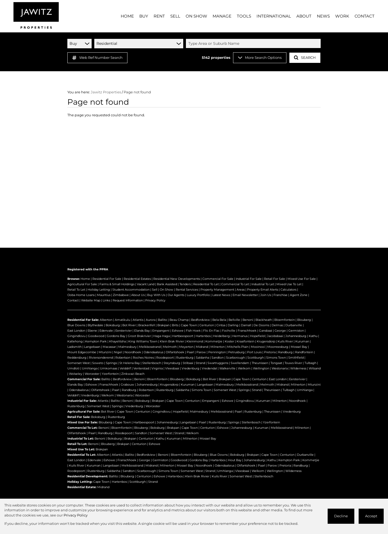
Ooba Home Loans (81, 295)
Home (85, 279)
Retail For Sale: (78, 417)
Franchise (280, 295)
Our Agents (176, 295)
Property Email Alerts (262, 289)
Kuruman (302, 341)
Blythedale (95, 325)
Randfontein (304, 352)
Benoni (247, 320)
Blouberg (304, 320)
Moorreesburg (277, 347)
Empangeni (160, 330)
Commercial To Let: (82, 428)
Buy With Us (156, 295)
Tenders (185, 284)
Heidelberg (221, 336)
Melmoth (170, 347)
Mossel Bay (299, 347)
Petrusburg (236, 352)
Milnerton (217, 347)
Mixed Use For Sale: (82, 422)
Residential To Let (206, 284)
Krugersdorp (266, 341)
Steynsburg (172, 363)
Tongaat (276, 363)
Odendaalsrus (153, 352)
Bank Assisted (167, 284)
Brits (175, 325)
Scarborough (235, 357)
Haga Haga (161, 336)
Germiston (296, 330)
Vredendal (209, 368)
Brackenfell (146, 325)
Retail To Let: (77, 444)
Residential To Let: (81, 455)
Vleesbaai (172, 368)
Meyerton (186, 347)
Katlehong (75, 341)
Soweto (97, 363)
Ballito (162, 320)
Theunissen (260, 363)
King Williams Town (142, 341)
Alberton (106, 320)
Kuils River (285, 341)
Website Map (90, 300)
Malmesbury (127, 347)
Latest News (221, 295)
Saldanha (202, 357)
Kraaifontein (245, 341)
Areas (241, 289)
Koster (229, 341)
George (280, 330)
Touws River (293, 363)
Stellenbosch (151, 363)
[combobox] (254, 43)
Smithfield (296, 357)
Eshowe (177, 330)
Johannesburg (295, 336)
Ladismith (74, 347)
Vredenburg (190, 368)
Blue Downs (76, 325)
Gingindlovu (76, 336)
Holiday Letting (99, 289)
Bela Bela (219, 320)
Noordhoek (132, 352)
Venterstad (141, 368)
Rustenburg (184, 357)
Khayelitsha (117, 341)
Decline (341, 516)
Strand (200, 363)
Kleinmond (194, 341)
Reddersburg (76, 357)
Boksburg (113, 325)
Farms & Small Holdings (116, 284)
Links (106, 300)
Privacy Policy (155, 300)
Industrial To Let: (80, 438)
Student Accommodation (131, 289)
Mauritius (103, 295)
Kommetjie (213, 341)
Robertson (122, 357)
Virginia (157, 368)
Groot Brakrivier (139, 336)
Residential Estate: (81, 487)
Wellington (261, 368)
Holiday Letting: (79, 482)
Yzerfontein (110, 374)
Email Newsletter (245, 295)
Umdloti (73, 368)
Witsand (315, 368)
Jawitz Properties (106, 92)
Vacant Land (145, 284)
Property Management (217, 289)
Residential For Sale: (83, 320)
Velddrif (125, 368)
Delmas (277, 325)
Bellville (234, 320)
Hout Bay (234, 460)
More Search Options (260, 58)
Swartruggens (217, 363)
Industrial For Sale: (82, 401)
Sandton (218, 357)
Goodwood (96, 336)
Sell (154, 289)
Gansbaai (265, 330)
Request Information (128, 300)
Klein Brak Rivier (172, 341)
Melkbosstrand (150, 347)
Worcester (92, 374)
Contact (73, 300)
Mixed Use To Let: (81, 449)
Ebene (92, 330)
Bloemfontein (284, 320)
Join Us (265, 295)
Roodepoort (165, 357)
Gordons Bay (116, 336)
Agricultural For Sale (82, 284)
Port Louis (254, 352)
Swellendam (240, 363)
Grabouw (127, 384)
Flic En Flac (211, 330)
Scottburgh (255, 357)
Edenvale (106, 330)
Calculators (288, 289)
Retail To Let (76, 289)
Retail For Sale (274, 279)
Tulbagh (310, 363)
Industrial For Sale (249, 279)
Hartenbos (203, 336)
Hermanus (240, 336)
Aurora (150, 320)
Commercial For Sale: (84, 379)
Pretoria (270, 352)
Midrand (202, 347)
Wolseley (75, 374)
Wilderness (298, 368)
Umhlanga (90, 368)
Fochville (228, 330)
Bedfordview (200, 320)
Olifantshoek (175, 352)
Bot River (129, 325)
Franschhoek (247, 330)
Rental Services (187, 289)
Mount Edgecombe (81, 352)
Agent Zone (298, 295)
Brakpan (163, 325)
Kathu (313, 336)
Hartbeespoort (182, 336)
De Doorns (261, 325)
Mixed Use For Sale (301, 279)
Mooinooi (258, 347)
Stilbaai (188, 363)
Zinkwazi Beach (132, 374)
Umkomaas (108, 368)
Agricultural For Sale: (83, 411)
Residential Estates (137, 279)
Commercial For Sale (217, 279)
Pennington (217, 352)
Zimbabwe (121, 295)
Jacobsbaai (275, 336)
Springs (111, 363)
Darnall (246, 325)
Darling (233, 325)
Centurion (206, 325)
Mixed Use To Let (289, 284)
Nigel (118, 352)
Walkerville (227, 368)
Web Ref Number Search (97, 58)
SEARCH (305, 57)
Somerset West (78, 363)
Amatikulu (122, 320)
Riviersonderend (101, 357)
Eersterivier (123, 330)
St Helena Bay (129, 363)
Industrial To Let (262, 284)
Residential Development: (87, 476)
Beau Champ (179, 320)
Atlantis (138, 320)
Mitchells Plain (237, 347)
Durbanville (293, 325)
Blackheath (263, 320)
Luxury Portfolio (198, 295)
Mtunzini (105, 352)
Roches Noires (143, 357)
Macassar (109, 347)
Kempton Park (96, 341)
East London (76, 330)
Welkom (244, 368)
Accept (371, 516)
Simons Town (276, 357)
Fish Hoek (193, 330)
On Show (166, 289)
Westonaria (280, 368)
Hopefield (257, 336)
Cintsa (220, 325)
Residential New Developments (176, 279)
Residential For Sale (106, 279)
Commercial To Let (235, 284)
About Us (138, 295)
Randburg (285, 352)
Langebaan (92, 347)
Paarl (190, 352)
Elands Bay (142, 330)
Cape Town (189, 325)
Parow (201, 352)
